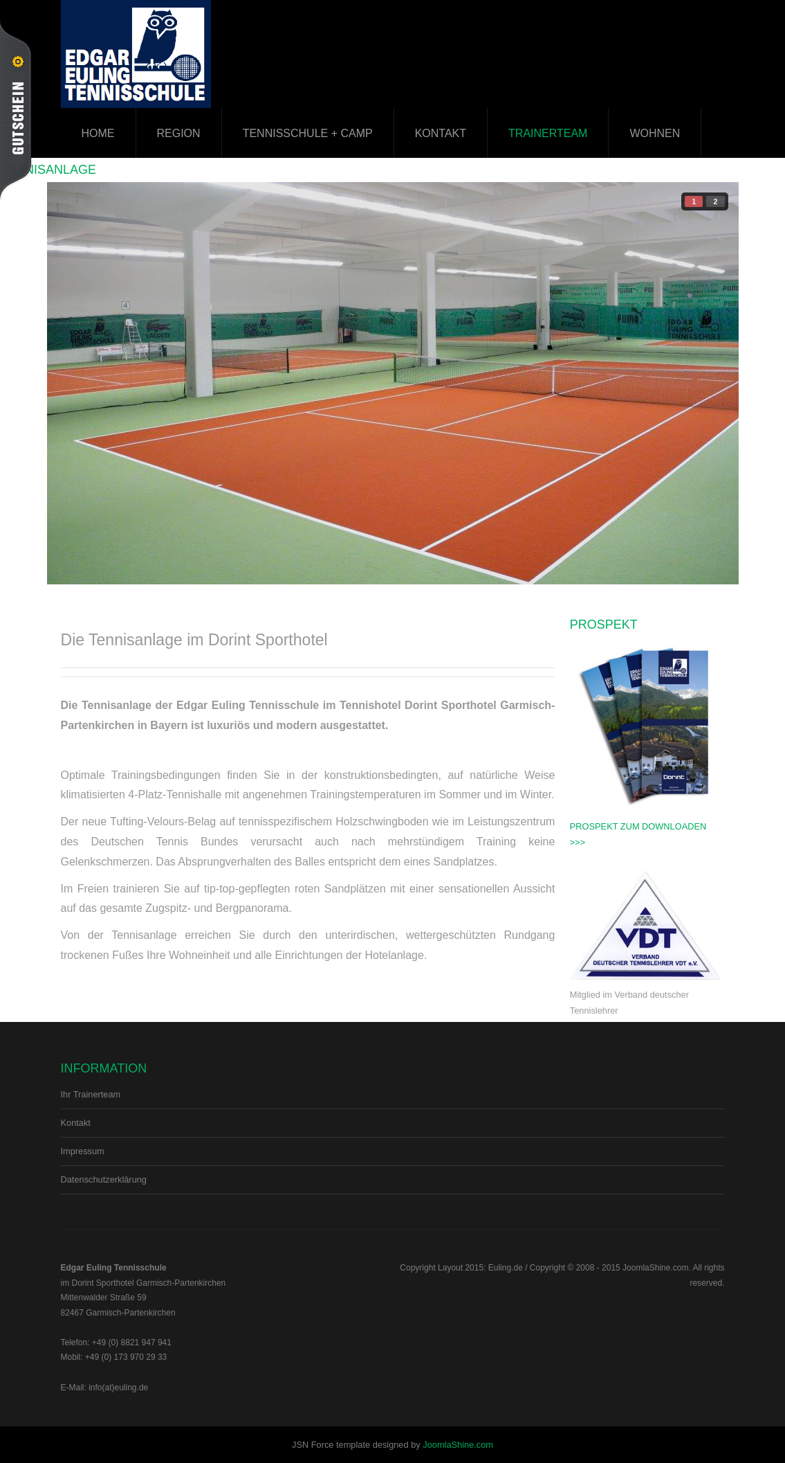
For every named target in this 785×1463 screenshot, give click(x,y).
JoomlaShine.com (458, 1444)
